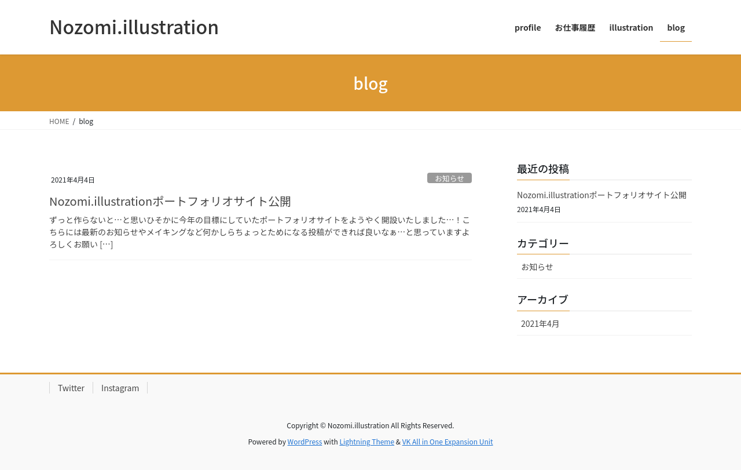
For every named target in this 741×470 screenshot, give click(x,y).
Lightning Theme (366, 441)
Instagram (120, 388)
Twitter (71, 388)
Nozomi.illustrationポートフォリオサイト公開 (170, 200)
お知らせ (449, 178)
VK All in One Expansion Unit (447, 441)
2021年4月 (540, 323)
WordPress (305, 441)
